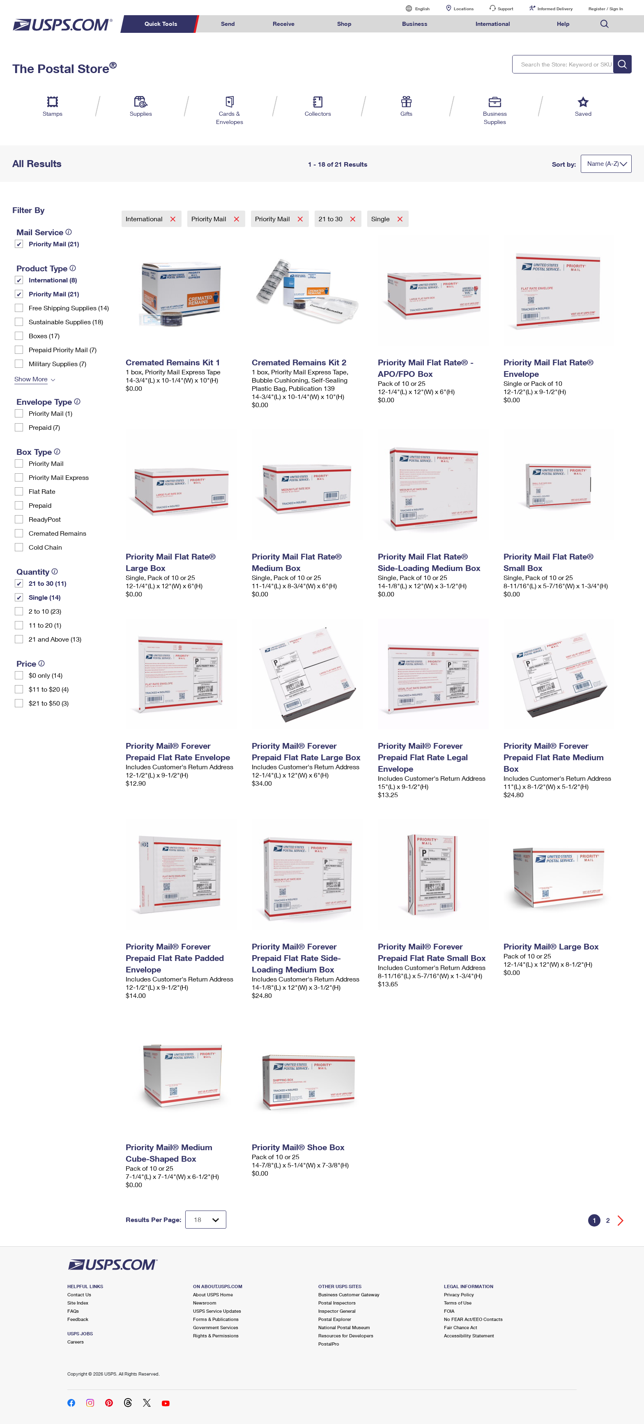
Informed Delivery (555, 8)
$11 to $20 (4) (49, 689)
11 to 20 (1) (45, 625)
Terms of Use (458, 1302)
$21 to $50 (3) (49, 703)
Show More (31, 379)
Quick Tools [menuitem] (161, 23)
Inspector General (337, 1311)
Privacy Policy (459, 1294)
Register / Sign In (606, 8)
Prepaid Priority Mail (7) (63, 349)
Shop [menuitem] (344, 23)
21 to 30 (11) (48, 583)
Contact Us (79, 1294)
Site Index (77, 1302)
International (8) (53, 280)
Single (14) (45, 597)
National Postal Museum (344, 1327)
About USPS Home (213, 1294)
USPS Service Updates (217, 1311)
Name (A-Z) (603, 163)
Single (381, 218)
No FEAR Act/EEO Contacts (473, 1319)
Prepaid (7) (44, 427)
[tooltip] (68, 232)
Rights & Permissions (216, 1335)
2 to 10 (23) (45, 611)
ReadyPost (45, 519)
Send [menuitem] (228, 23)
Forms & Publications (216, 1319)
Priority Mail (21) (54, 244)
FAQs (73, 1311)
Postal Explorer (334, 1319)
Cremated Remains (57, 533)
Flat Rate (42, 491)
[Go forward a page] (621, 1220)
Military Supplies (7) (57, 363)
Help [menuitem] (563, 23)
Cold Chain (45, 547)
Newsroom (204, 1302)
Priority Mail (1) (50, 413)
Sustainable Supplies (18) (66, 322)
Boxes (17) (44, 335)
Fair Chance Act (460, 1327)
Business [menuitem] (415, 23)
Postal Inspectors (337, 1302)
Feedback (77, 1319)
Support (505, 8)
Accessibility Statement (469, 1335)
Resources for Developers (345, 1335)
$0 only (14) (45, 675)
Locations (464, 8)
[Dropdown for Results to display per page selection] (205, 1220)
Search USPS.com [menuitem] (604, 24)
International (145, 218)
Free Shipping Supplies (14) (69, 308)
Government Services (215, 1327)
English (414, 8)
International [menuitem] (493, 23)
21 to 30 (331, 218)
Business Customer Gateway (349, 1294)
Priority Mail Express (59, 477)
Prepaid (40, 505)
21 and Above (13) (55, 639)
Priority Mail (46, 463)
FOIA (449, 1311)
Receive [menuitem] (283, 23)
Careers (75, 1341)
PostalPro (328, 1343)
